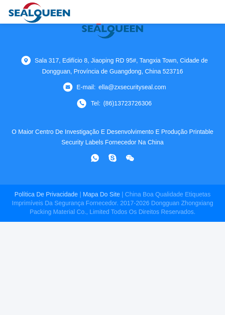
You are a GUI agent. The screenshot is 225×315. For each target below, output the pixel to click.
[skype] (112, 158)
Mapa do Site (101, 194)
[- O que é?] (95, 158)
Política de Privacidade (46, 194)
